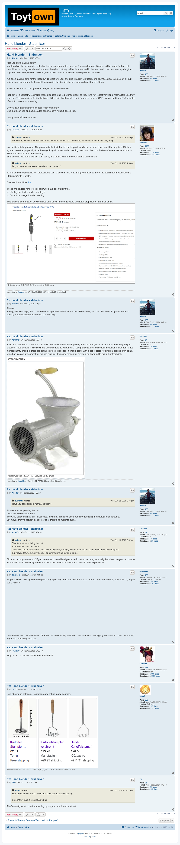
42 (146, 340)
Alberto (143, 70)
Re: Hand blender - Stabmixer (25, 571)
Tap (141, 779)
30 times (153, 347)
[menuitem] (27, 30)
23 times (154, 349)
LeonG (142, 696)
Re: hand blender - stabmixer (25, 126)
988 (146, 668)
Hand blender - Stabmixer (25, 44)
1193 (147, 146)
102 (146, 575)
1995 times (154, 674)
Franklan (143, 142)
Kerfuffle (143, 336)
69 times (154, 789)
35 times (153, 787)
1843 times (155, 155)
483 (146, 74)
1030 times (155, 676)
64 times (153, 79)
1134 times (154, 153)
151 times (155, 584)
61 (146, 783)
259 (146, 700)
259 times (155, 708)
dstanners (144, 571)
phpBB (80, 833)
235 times (154, 706)
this (29, 182)
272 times (155, 81)
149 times (154, 582)
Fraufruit (143, 664)
